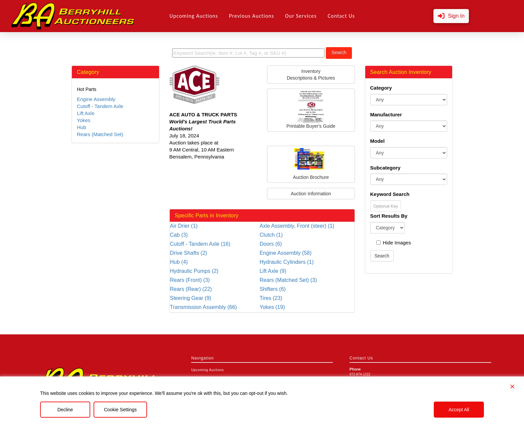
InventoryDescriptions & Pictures (311, 75)
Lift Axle (86, 113)
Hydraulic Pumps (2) (194, 271)
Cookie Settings (120, 409)
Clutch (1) (271, 235)
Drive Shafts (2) (188, 253)
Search (339, 52)
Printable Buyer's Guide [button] (311, 110)
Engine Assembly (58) (286, 253)
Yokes (83, 120)
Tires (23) (271, 298)
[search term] (248, 53)
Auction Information (311, 193)
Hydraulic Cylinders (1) (287, 262)
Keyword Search (390, 194)
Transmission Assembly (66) (203, 307)
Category (381, 88)
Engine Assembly (96, 99)
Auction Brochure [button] (311, 164)
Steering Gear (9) (191, 298)
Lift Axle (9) (273, 271)
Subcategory (385, 168)
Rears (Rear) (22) (191, 289)
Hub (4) (179, 262)
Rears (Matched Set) (100, 134)
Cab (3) (179, 235)
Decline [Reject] (65, 409)
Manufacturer (386, 114)
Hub (81, 127)
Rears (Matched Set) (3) (288, 280)
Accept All (458, 409)
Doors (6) (271, 244)
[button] (451, 16)
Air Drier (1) (184, 226)
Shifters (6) (273, 289)
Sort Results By (389, 216)
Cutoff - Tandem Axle (100, 106)
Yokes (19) (272, 307)
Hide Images (393, 242)
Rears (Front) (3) (190, 280)
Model (377, 141)
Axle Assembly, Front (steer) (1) (297, 226)
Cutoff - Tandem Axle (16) (200, 244)
